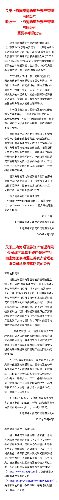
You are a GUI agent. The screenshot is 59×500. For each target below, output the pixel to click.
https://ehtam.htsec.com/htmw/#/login (30, 480)
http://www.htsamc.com (21, 205)
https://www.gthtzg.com (21, 200)
